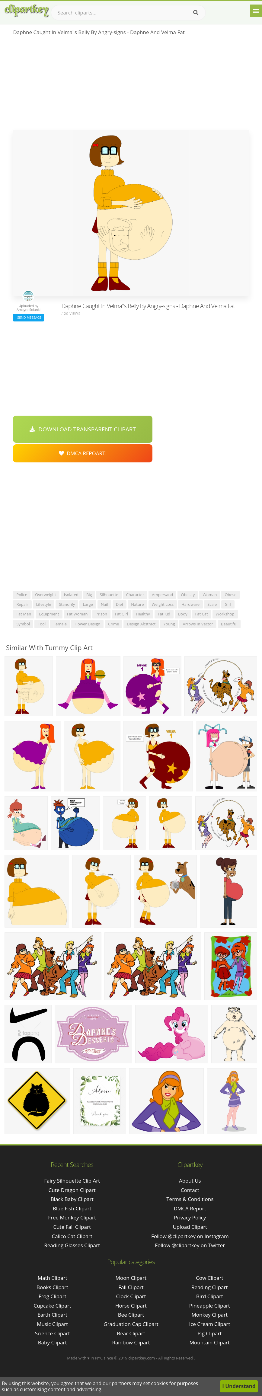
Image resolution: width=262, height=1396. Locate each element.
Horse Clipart (131, 1305)
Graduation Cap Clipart (131, 1324)
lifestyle (43, 604)
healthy (143, 614)
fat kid (164, 614)
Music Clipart (52, 1324)
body (182, 614)
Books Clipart (52, 1287)
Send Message (28, 317)
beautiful (229, 624)
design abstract (141, 624)
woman (210, 594)
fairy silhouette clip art (72, 1180)
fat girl (121, 614)
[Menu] (256, 11)
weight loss (163, 604)
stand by (67, 604)
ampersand (162, 594)
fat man (23, 614)
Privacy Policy (190, 1217)
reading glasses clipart (72, 1245)
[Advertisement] (131, 85)
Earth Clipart (52, 1314)
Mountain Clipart (210, 1342)
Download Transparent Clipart (83, 429)
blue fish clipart (72, 1208)
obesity (188, 594)
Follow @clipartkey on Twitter (190, 1245)
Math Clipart (52, 1277)
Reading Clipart (209, 1287)
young (169, 624)
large (88, 604)
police (21, 594)
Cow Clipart (209, 1277)
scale (212, 604)
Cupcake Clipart (52, 1305)
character (135, 594)
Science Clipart (52, 1333)
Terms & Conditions (189, 1199)
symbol (23, 624)
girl (228, 604)
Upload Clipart (190, 1226)
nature (137, 604)
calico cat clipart (72, 1236)
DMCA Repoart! (83, 453)
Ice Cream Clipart (209, 1324)
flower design (87, 624)
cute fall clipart (72, 1226)
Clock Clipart (131, 1296)
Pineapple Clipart (209, 1305)
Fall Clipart (130, 1287)
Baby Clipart (52, 1342)
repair (22, 604)
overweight (45, 594)
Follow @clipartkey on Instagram (190, 1236)
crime (113, 624)
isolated (71, 594)
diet (119, 604)
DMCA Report (190, 1208)
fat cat (201, 614)
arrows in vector (198, 624)
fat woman (77, 614)
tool (42, 624)
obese (230, 594)
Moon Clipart (131, 1277)
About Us (190, 1180)
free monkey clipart (72, 1217)
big (89, 594)
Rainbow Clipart (131, 1342)
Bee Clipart (131, 1314)
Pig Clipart (209, 1333)
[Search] (196, 13)
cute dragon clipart (72, 1190)
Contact (190, 1190)
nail (104, 604)
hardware (190, 604)
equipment (49, 614)
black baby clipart (72, 1199)
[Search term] (128, 13)
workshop (225, 614)
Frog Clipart (52, 1296)
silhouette (109, 594)
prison (101, 614)
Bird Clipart (209, 1296)
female (60, 624)
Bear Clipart (131, 1333)
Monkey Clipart (210, 1314)
